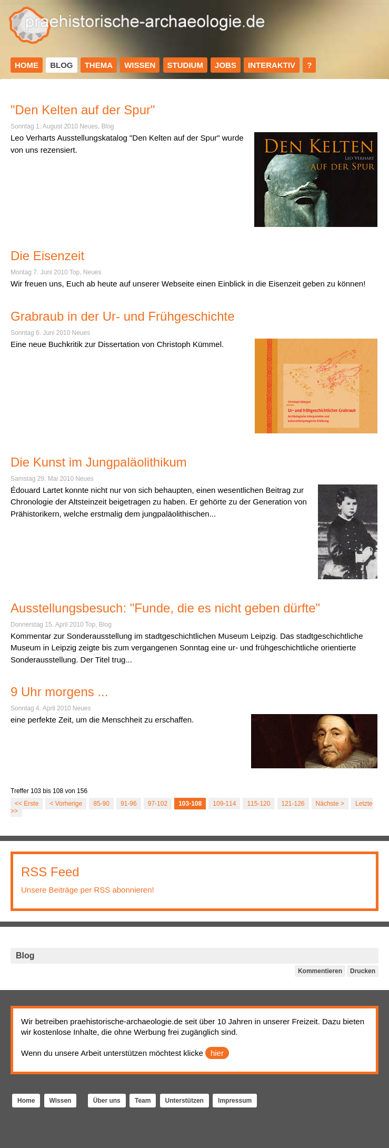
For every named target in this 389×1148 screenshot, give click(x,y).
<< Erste (26, 803)
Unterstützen (184, 1100)
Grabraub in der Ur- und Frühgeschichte (123, 316)
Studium (185, 65)
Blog (61, 65)
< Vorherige (65, 803)
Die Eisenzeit (47, 256)
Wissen (139, 65)
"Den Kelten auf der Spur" (83, 110)
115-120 (258, 803)
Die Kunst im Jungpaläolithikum (99, 462)
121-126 (293, 803)
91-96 (129, 803)
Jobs (225, 65)
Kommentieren (320, 971)
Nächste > (330, 803)
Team (143, 1100)
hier (217, 1052)
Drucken (362, 971)
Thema (99, 65)
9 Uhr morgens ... (59, 692)
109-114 (224, 803)
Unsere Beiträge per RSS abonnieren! (87, 889)
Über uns (107, 1100)
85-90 (101, 803)
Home (26, 65)
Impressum (235, 1100)
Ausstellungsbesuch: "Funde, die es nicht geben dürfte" (165, 608)
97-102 (157, 803)
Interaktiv (271, 65)
